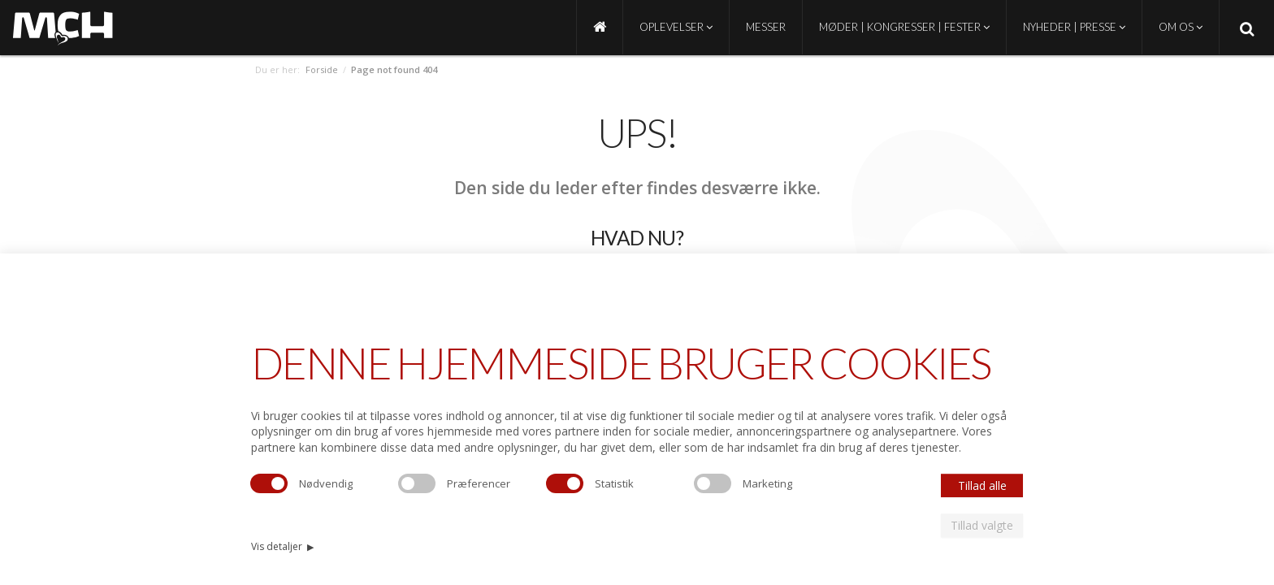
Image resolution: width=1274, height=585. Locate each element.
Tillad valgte (982, 525)
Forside (322, 69)
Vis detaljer (282, 546)
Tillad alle (982, 485)
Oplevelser (676, 26)
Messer (766, 26)
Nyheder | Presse (1074, 26)
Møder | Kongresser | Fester (904, 26)
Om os (1180, 26)
